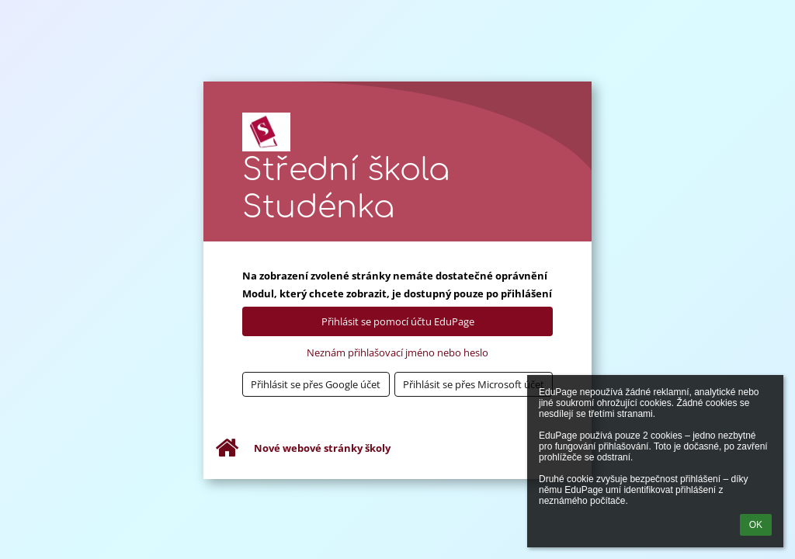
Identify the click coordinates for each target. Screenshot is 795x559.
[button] (316, 384)
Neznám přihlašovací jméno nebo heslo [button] (397, 352)
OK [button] (755, 524)
